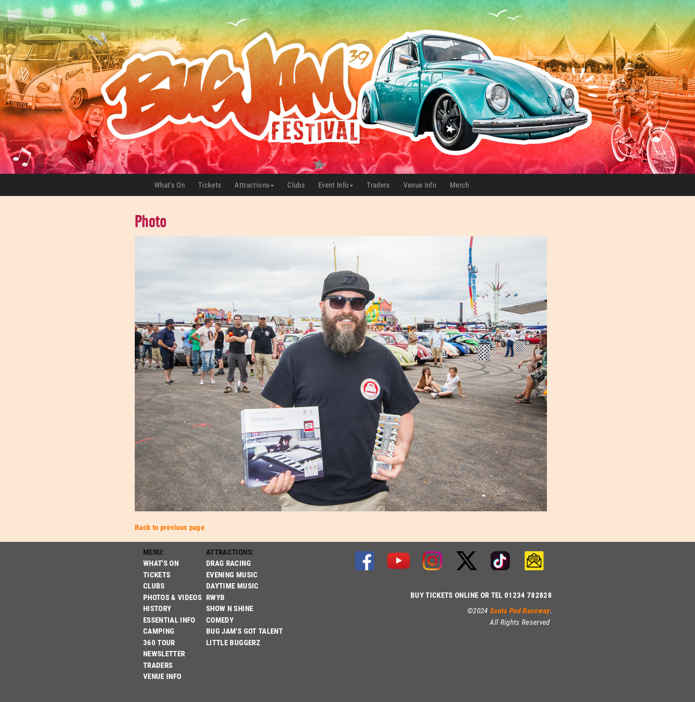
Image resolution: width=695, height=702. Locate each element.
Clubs (299, 185)
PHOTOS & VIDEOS (172, 597)
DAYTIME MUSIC (232, 585)
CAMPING (158, 631)
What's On (172, 185)
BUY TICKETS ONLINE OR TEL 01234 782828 (481, 595)
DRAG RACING (228, 563)
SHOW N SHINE (229, 608)
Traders (381, 185)
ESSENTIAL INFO (169, 620)
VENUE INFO (162, 676)
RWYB (215, 597)
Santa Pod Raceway (520, 610)
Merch (463, 185)
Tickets (213, 185)
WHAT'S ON (161, 563)
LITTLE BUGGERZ (233, 642)
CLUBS (154, 585)
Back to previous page (169, 527)
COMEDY (220, 620)
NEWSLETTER (164, 653)
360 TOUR (159, 642)
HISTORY (157, 608)
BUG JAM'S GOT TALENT (244, 631)
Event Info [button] (335, 185)
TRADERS (157, 665)
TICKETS (156, 574)
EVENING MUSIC (232, 574)
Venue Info (423, 185)
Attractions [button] (254, 185)
